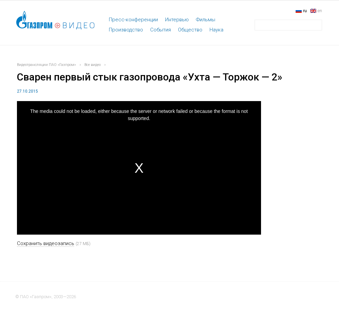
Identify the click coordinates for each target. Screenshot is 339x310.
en (320, 10)
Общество (190, 30)
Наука (216, 30)
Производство (126, 30)
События (160, 30)
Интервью (177, 20)
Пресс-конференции (133, 20)
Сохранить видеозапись (45, 243)
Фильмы (205, 20)
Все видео (92, 65)
